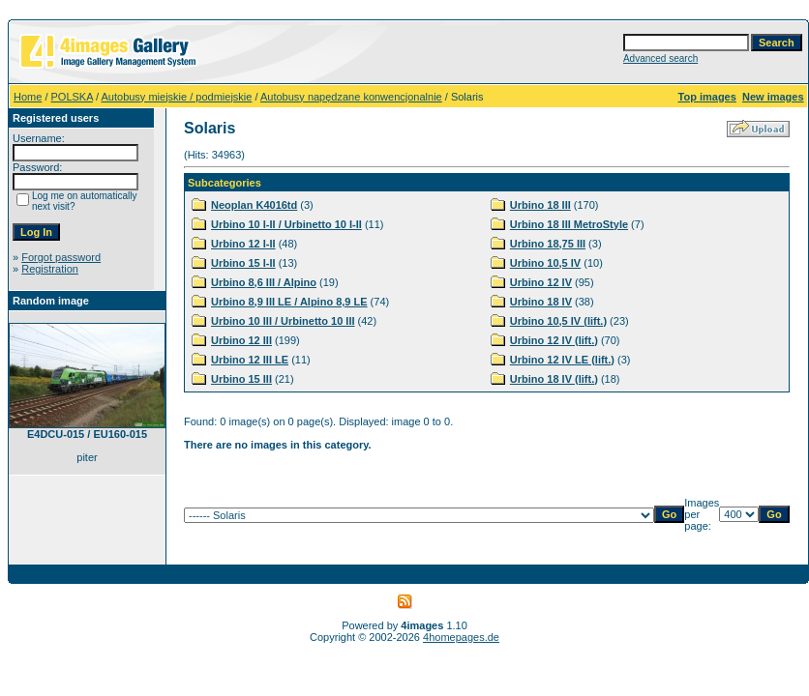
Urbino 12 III (241, 340)
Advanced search (660, 58)
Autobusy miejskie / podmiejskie (177, 96)
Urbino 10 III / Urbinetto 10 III (283, 321)
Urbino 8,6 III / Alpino (263, 282)
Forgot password (61, 257)
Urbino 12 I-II (243, 243)
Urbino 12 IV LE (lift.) (562, 359)
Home (28, 96)
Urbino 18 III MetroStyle (569, 224)
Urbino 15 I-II (243, 263)
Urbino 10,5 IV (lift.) (558, 321)
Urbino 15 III (241, 379)
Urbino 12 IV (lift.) (554, 340)
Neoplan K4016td (254, 205)
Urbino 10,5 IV (545, 263)
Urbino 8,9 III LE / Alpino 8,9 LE (289, 301)
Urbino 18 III (540, 205)
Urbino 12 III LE (249, 359)
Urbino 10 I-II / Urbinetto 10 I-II (286, 224)
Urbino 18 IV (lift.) (554, 379)
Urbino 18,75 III (547, 243)
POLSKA (72, 96)
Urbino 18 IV (541, 301)
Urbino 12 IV (541, 282)
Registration (49, 269)
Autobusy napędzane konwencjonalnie (351, 96)
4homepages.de (461, 637)
